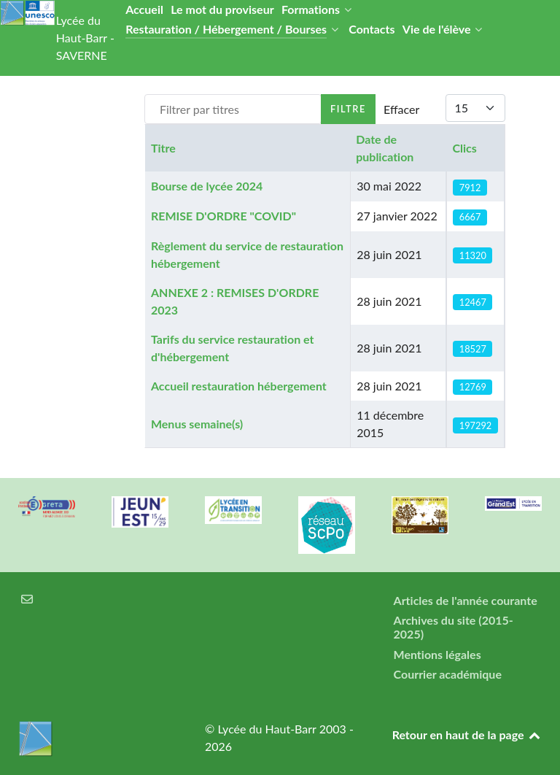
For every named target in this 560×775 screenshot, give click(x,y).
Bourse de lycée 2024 (206, 186)
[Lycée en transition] (233, 510)
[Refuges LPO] (420, 515)
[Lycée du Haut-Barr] (93, 738)
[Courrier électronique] (27, 599)
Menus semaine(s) (197, 424)
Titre (163, 148)
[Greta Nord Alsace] (46, 506)
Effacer (401, 109)
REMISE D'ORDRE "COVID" (223, 216)
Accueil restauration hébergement (239, 386)
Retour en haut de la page (467, 734)
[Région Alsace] (513, 503)
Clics (464, 148)
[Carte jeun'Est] (140, 511)
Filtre (348, 109)
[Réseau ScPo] (326, 524)
